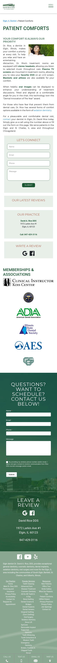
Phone (9, 430)
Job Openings (46, 607)
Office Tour (46, 586)
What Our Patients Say (46, 592)
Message (10, 439)
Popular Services (28, 581)
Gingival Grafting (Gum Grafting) (27, 613)
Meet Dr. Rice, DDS (11, 586)
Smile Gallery (46, 589)
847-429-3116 (30, 234)
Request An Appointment (9, 603)
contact (7, 119)
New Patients (46, 584)
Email (9, 420)
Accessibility (10, 597)
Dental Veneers (28, 609)
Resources (46, 581)
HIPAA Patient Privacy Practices (46, 600)
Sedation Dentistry (28, 620)
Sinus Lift (28, 622)
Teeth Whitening (28, 635)
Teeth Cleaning (28, 584)
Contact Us (10, 599)
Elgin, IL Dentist (9, 21)
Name (9, 411)
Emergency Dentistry (26, 644)
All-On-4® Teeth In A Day (28, 595)
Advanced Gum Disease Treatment (28, 587)
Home (10, 584)
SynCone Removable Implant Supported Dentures (28, 628)
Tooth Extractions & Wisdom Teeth (28, 639)
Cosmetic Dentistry (28, 591)
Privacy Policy (10, 594)
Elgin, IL (48, 569)
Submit (11, 474)
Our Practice (10, 581)
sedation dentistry (42, 110)
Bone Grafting (28, 599)
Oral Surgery (28, 617)
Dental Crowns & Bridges (27, 603)
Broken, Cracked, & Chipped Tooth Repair (28, 650)
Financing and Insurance (8, 590)
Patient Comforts (46, 597)
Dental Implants (29, 607)
